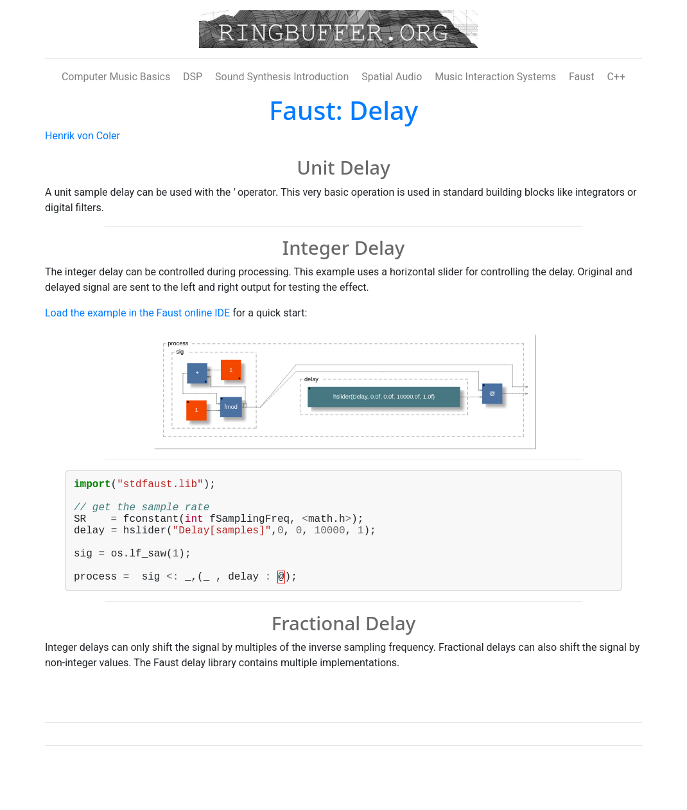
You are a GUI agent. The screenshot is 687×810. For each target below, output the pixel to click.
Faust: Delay (343, 110)
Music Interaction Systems (495, 77)
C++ (616, 77)
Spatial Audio (391, 77)
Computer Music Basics (116, 77)
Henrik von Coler (82, 136)
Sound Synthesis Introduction (282, 77)
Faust (582, 77)
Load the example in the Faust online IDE (137, 313)
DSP (192, 77)
